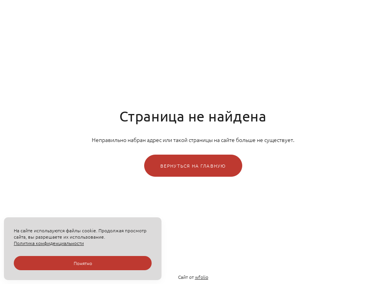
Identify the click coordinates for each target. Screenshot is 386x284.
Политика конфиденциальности (49, 243)
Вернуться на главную (193, 166)
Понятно (83, 263)
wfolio (201, 277)
